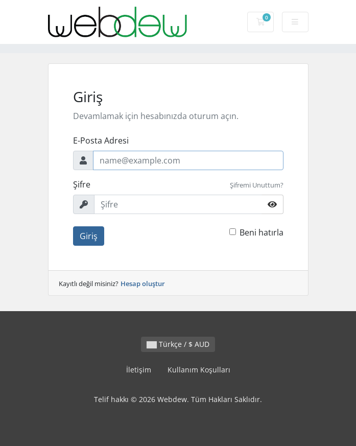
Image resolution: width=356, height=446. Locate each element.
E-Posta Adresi (101, 140)
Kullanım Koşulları (199, 369)
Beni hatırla (261, 232)
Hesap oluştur (143, 283)
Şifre (81, 184)
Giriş (89, 236)
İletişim (138, 369)
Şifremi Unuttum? (256, 185)
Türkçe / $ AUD (178, 344)
